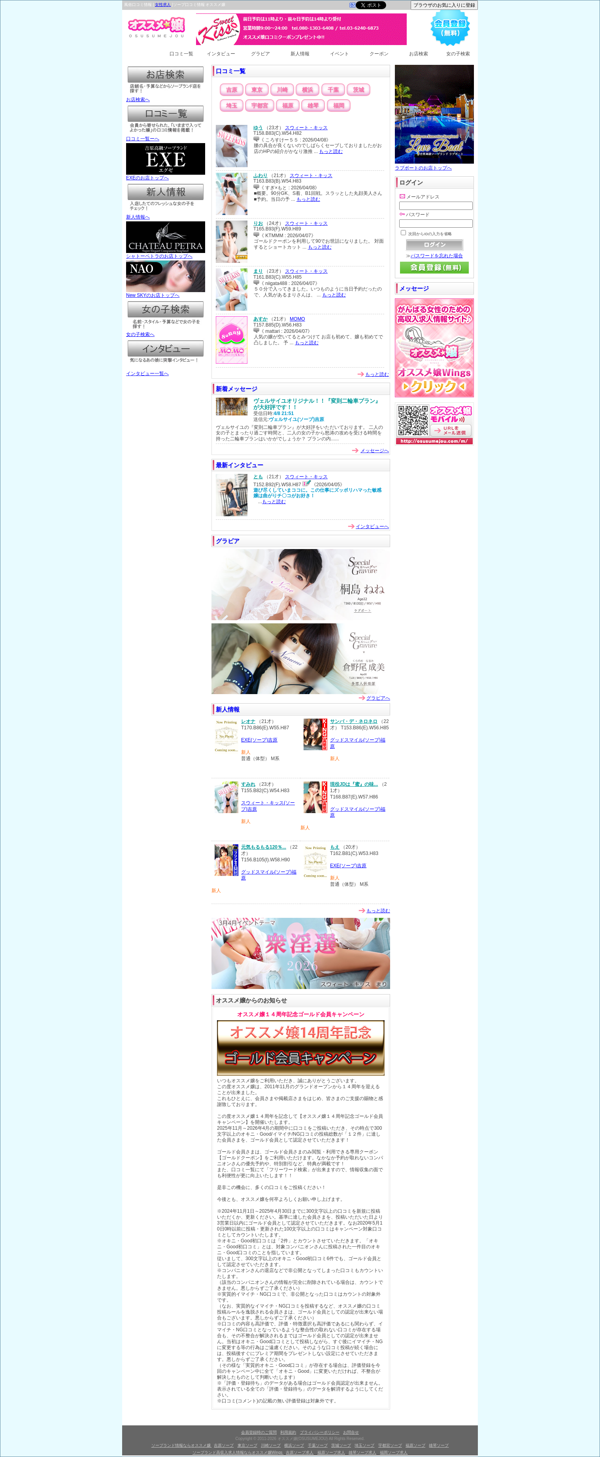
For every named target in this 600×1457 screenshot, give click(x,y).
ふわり (260, 175)
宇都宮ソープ (390, 1445)
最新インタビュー (239, 465)
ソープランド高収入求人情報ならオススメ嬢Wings (238, 1452)
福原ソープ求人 (331, 1452)
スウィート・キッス (306, 127)
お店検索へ (165, 97)
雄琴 (313, 105)
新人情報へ (165, 214)
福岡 (338, 105)
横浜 (307, 90)
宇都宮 (259, 105)
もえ (335, 847)
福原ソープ (415, 1445)
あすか (260, 319)
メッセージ (414, 288)
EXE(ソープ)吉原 (259, 740)
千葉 (333, 90)
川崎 (282, 90)
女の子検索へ (165, 332)
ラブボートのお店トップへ (434, 165)
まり (258, 271)
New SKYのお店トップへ (165, 293)
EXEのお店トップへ (165, 175)
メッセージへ (374, 450)
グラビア (260, 54)
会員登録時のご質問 (259, 1432)
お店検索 (418, 54)
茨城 (358, 90)
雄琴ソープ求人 (362, 1452)
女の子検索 (458, 54)
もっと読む (331, 151)
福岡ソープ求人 (394, 1452)
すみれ (248, 784)
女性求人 (163, 4)
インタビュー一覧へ (165, 371)
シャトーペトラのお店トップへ (165, 254)
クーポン (379, 54)
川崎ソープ (271, 1445)
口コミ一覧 (181, 54)
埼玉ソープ (364, 1445)
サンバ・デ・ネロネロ (353, 721)
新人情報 (300, 54)
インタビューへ (372, 526)
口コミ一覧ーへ (165, 136)
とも (258, 476)
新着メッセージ (236, 388)
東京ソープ (247, 1445)
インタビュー (221, 54)
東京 (256, 90)
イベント (339, 54)
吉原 (231, 90)
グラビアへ (378, 698)
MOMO (297, 319)
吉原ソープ (224, 1445)
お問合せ (351, 1432)
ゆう (258, 127)
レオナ (248, 721)
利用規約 (288, 1432)
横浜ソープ (294, 1445)
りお (258, 223)
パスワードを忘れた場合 (437, 256)
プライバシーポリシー (320, 1432)
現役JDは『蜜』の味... (354, 784)
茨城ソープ (341, 1445)
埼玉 (231, 105)
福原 (287, 105)
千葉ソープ (318, 1445)
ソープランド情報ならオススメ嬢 (181, 1445)
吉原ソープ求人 (299, 1452)
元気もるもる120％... (263, 847)
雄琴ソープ (439, 1445)
